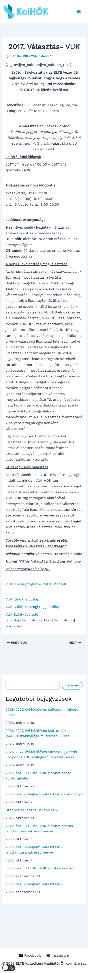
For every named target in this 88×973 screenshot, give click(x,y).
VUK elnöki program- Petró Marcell (36, 584)
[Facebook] (30, 956)
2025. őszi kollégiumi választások (34, 884)
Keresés (72, 685)
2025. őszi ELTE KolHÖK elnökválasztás (39, 868)
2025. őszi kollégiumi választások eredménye (44, 794)
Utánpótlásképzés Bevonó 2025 (32, 810)
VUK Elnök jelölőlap (22, 599)
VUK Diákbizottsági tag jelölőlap (33, 607)
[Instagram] (58, 956)
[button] (8, 968)
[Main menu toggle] (79, 11)
